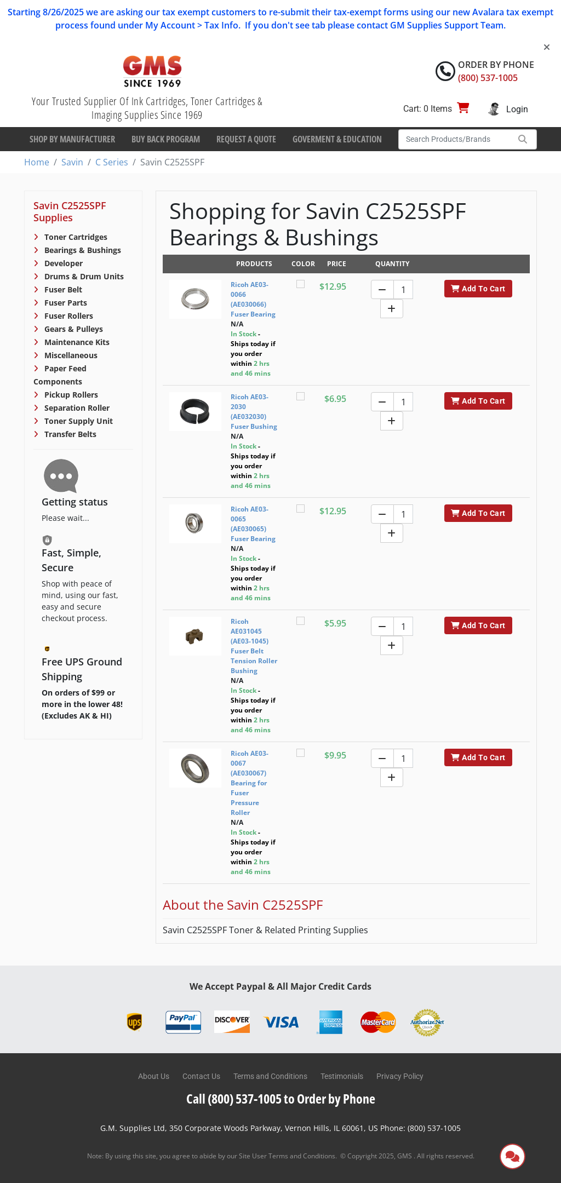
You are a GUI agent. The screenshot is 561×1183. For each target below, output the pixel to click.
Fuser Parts (64, 302)
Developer (62, 263)
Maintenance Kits (76, 342)
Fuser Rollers (67, 316)
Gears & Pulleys (72, 329)
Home (36, 162)
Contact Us (201, 1076)
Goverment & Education (337, 139)
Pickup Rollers (70, 394)
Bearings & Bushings (81, 250)
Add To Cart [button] (478, 288)
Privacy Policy (399, 1076)
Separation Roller (76, 408)
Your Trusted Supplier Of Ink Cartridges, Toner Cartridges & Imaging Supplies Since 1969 (147, 108)
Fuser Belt (62, 289)
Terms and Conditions (270, 1076)
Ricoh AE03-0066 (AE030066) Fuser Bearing (253, 299)
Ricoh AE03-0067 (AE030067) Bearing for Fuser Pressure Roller (249, 783)
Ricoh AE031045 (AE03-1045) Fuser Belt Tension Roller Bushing (254, 646)
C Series (111, 162)
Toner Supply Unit (77, 421)
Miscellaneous (70, 355)
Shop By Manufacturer (72, 139)
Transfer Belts (69, 434)
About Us (153, 1076)
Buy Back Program (165, 139)
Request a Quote (246, 139)
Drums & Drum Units (83, 276)
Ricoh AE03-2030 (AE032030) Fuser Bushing (254, 411)
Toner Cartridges (74, 237)
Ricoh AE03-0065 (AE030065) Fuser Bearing (253, 523)
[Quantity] (403, 289)
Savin (72, 162)
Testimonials (341, 1076)
